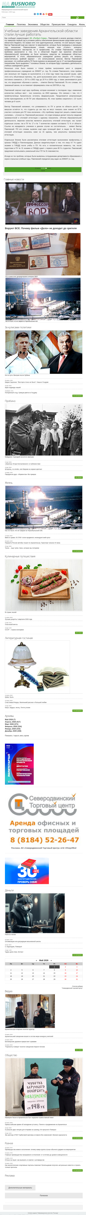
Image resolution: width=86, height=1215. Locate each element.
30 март (7, 546)
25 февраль (7, 390)
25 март (7, 385)
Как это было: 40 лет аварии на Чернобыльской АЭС (24, 530)
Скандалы (72, 24)
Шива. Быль (9, 697)
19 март (7, 628)
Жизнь (82, 24)
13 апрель (7, 535)
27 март (7, 622)
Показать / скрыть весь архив (17, 736)
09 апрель (7, 939)
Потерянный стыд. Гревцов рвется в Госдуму (21, 393)
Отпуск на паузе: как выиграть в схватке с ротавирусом (24, 1160)
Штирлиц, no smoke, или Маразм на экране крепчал (23, 469)
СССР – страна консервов (14, 630)
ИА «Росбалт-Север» (38, 38)
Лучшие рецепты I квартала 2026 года (18, 619)
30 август (38, 168)
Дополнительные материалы (20, 1188)
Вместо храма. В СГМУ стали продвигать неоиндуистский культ (27, 537)
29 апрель (7, 1039)
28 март (7, 944)
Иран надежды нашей (13, 387)
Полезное (44, 1195)
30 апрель (7, 1034)
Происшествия (58, 24)
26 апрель (7, 1045)
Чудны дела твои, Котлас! (14, 952)
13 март (7, 950)
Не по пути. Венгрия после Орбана (17, 375)
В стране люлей (10, 612)
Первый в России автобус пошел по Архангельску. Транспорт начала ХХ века (32, 543)
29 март (7, 1127)
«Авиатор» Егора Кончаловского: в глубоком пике (22, 464)
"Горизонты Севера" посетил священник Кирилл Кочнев (25, 1047)
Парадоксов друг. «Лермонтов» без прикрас (20, 474)
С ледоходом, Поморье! (13, 946)
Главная (10, 24)
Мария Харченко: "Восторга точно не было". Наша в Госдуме (26, 382)
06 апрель (7, 380)
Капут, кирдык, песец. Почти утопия (17, 707)
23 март (7, 462)
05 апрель (7, 1122)
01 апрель (7, 617)
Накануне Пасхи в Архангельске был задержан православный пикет (29, 1117)
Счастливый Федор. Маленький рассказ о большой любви (25, 702)
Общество (45, 24)
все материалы (77, 395)
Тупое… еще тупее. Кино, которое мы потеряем (22, 548)
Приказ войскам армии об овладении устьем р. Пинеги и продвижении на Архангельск (36, 1124)
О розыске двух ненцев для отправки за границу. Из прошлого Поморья (30, 1130)
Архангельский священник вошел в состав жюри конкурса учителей (29, 1036)
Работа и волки (10, 934)
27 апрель (7, 1158)
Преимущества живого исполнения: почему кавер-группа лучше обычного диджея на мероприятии (40, 1149)
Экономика (33, 24)
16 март (7, 705)
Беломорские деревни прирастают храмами (20, 1041)
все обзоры (78, 477)
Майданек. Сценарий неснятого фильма (19, 457)
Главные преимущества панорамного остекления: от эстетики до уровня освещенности (36, 1155)
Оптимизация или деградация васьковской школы (23, 941)
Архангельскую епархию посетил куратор (19, 1029)
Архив (49, 168)
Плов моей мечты (11, 624)
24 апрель (7, 695)
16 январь (7, 472)
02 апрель (7, 700)
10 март (7, 467)
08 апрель (7, 541)
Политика (21, 24)
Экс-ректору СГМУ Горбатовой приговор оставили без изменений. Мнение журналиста (36, 1135)
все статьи (79, 632)
